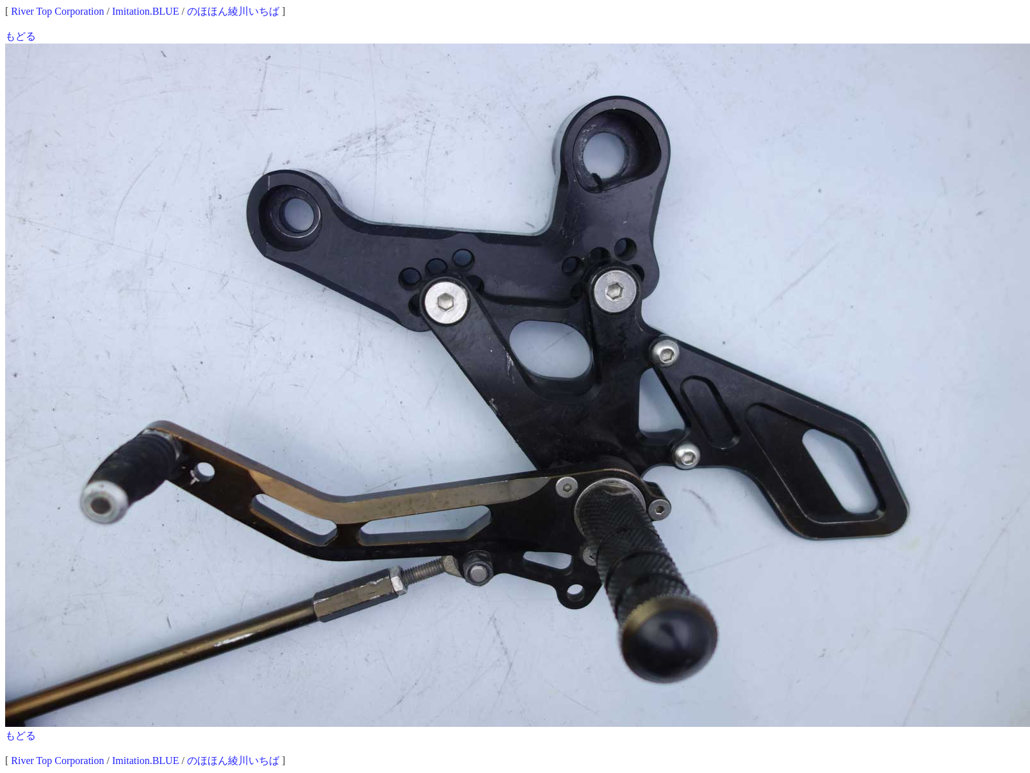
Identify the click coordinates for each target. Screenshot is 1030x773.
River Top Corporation (57, 11)
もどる (20, 36)
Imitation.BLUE (145, 11)
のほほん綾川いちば (233, 11)
